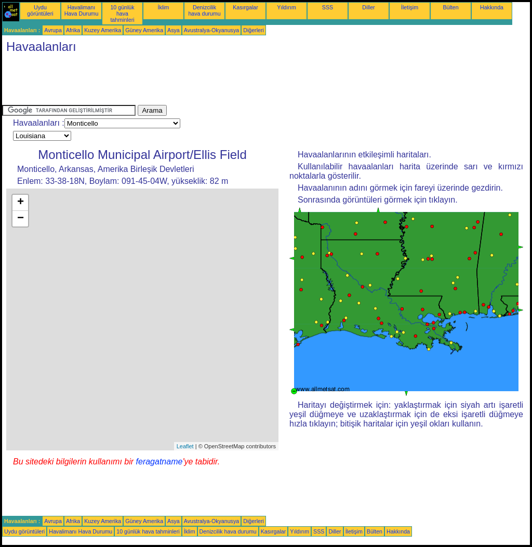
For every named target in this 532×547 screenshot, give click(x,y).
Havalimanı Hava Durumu (81, 10)
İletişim (409, 7)
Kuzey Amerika (102, 30)
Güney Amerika (144, 30)
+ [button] (20, 202)
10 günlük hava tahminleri (122, 13)
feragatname (159, 461)
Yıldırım (286, 7)
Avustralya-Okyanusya (211, 30)
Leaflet (185, 446)
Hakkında (491, 7)
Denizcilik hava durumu (204, 10)
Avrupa (53, 30)
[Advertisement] (191, 81)
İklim (163, 7)
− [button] (20, 218)
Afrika (73, 30)
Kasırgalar (245, 7)
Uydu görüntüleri (40, 10)
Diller (368, 7)
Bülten (450, 7)
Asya (173, 30)
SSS (327, 7)
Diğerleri (253, 30)
